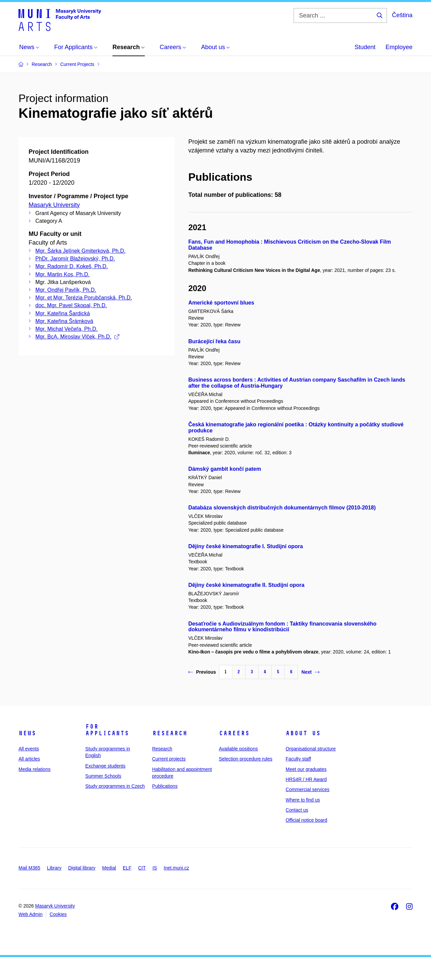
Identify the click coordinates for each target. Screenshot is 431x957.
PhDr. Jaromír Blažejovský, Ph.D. (75, 258)
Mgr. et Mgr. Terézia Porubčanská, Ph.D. (83, 297)
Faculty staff (298, 758)
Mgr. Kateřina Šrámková (64, 321)
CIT (142, 868)
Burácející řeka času (214, 341)
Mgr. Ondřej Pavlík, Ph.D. (65, 290)
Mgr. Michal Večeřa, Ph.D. (66, 329)
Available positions (238, 748)
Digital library (81, 868)
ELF (127, 868)
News (27, 733)
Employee (399, 47)
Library (54, 868)
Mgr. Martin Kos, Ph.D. (62, 274)
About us (303, 733)
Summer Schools (103, 776)
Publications (165, 786)
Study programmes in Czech (115, 786)
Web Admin (30, 914)
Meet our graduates (306, 769)
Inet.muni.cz (176, 868)
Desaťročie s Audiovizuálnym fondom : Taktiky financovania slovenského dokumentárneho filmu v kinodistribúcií (282, 627)
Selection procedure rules (245, 758)
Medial (109, 868)
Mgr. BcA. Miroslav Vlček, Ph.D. (77, 337)
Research (169, 733)
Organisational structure (311, 748)
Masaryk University (54, 205)
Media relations (35, 769)
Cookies (58, 914)
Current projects (169, 758)
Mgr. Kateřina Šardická (62, 313)
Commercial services (307, 789)
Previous (202, 672)
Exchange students (105, 766)
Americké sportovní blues (221, 303)
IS (155, 868)
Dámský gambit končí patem (224, 469)
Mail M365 (29, 868)
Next (310, 672)
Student (365, 47)
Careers (234, 733)
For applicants (107, 730)
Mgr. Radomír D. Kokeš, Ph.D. (71, 266)
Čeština (402, 15)
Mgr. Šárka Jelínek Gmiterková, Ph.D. (80, 251)
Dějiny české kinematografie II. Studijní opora (246, 585)
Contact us (297, 810)
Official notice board (306, 820)
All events (29, 748)
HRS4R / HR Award (306, 779)
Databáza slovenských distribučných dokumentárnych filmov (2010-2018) (282, 507)
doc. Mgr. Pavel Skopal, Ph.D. (71, 305)
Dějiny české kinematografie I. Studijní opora (245, 546)
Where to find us (303, 800)
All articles (29, 758)
